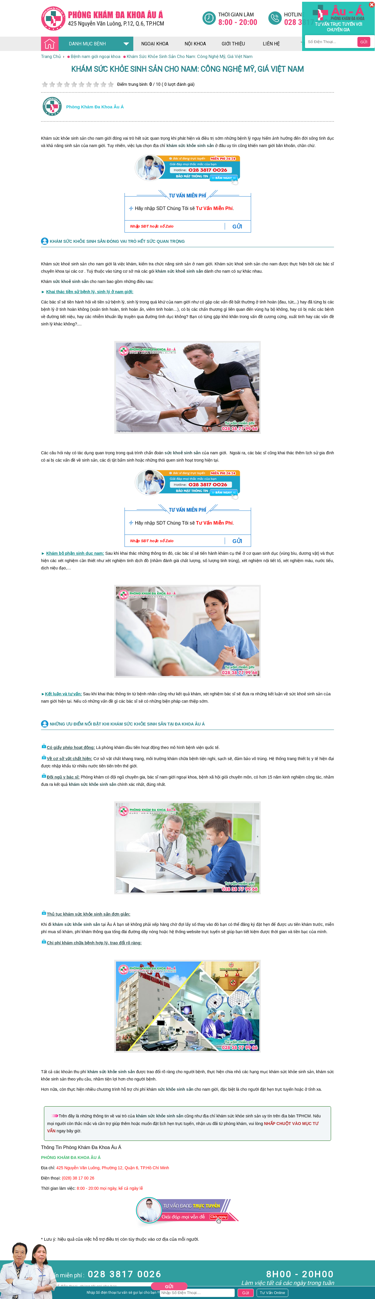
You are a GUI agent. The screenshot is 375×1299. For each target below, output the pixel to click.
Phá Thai (8, 1294)
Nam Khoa (10, 1262)
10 (110, 84)
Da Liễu (7, 1283)
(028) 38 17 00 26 (78, 1178)
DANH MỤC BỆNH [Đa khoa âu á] (75, 44)
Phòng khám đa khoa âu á (95, 106)
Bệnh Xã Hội (11, 1278)
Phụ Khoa (9, 1289)
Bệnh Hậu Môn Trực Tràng (19, 1270)
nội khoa (195, 44)
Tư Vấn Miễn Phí (214, 208)
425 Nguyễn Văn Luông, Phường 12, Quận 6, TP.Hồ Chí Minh (112, 1167)
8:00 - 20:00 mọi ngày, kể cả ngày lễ (110, 1188)
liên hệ (271, 44)
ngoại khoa (154, 44)
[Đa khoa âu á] (121, 18)
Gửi (169, 1286)
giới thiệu (233, 44)
